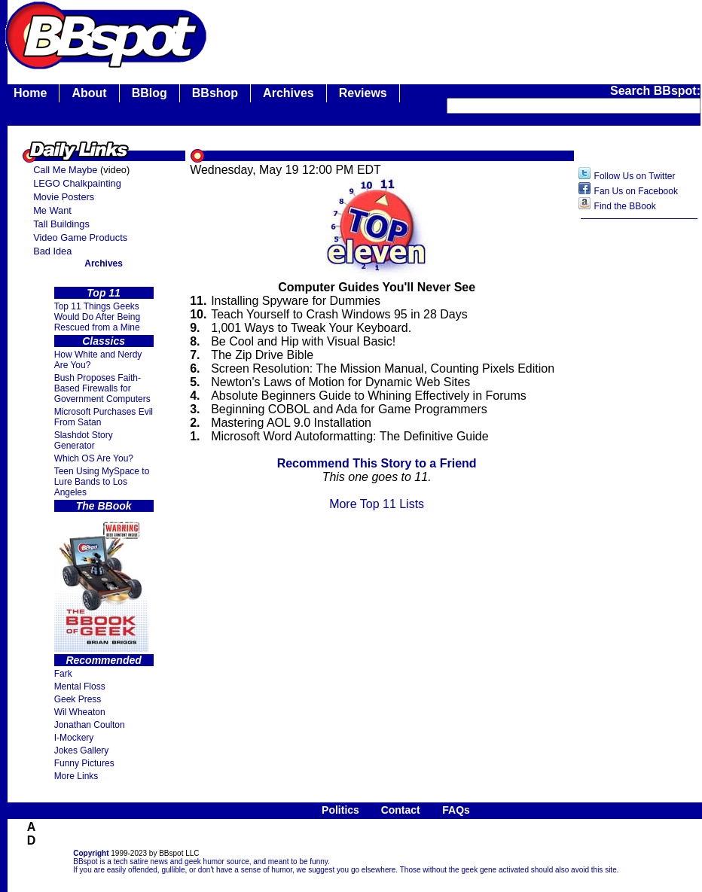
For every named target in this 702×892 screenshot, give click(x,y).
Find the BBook (625, 206)
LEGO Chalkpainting (77, 183)
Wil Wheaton (79, 712)
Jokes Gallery (81, 750)
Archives (288, 93)
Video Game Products (80, 237)
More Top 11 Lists (376, 504)
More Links (76, 776)
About (89, 93)
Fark (63, 673)
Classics (103, 341)
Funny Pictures (84, 763)
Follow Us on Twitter (635, 176)
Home (30, 93)
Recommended (103, 660)
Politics (340, 810)
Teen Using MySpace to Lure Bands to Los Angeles (102, 482)
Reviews (363, 93)
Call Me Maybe (65, 169)
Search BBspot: (655, 90)
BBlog (149, 93)
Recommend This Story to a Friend (377, 463)
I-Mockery (74, 737)
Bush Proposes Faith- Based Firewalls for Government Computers (102, 388)
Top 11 (104, 293)
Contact (400, 810)
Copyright (90, 853)
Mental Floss (79, 686)
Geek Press (78, 699)
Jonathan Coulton (89, 725)
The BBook (104, 506)
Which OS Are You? (93, 458)
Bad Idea (52, 251)
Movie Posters (63, 196)
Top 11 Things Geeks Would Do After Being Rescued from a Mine (97, 317)
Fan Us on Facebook (636, 191)
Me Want (52, 210)
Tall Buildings (61, 224)
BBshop (215, 93)
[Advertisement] (639, 464)
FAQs (456, 810)
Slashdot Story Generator (83, 440)
